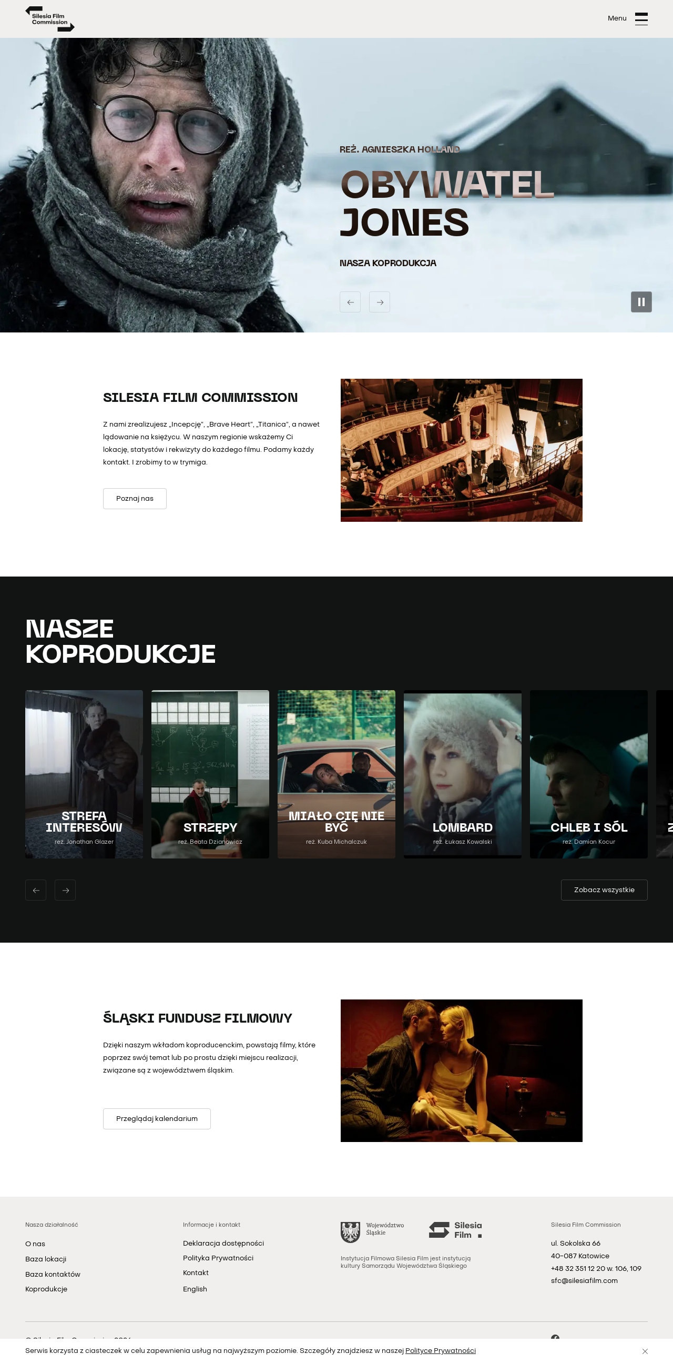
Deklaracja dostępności (223, 1243)
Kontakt (196, 1273)
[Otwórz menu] (628, 19)
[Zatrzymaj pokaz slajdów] (641, 301)
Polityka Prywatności (218, 1258)
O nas (35, 1244)
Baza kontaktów (52, 1274)
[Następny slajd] (379, 301)
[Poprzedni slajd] (350, 301)
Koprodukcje (46, 1289)
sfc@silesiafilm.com (584, 1281)
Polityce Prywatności (440, 1351)
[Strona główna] (50, 19)
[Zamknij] (645, 1351)
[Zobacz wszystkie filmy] (604, 890)
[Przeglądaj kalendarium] (157, 1118)
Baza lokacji (45, 1259)
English (195, 1289)
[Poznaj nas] (135, 498)
